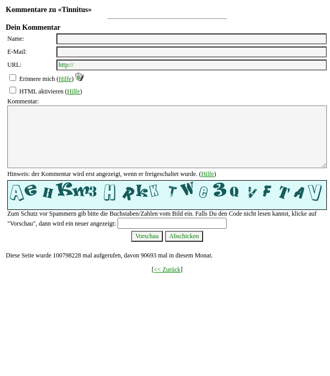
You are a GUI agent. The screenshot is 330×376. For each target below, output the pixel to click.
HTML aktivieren (41, 91)
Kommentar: (23, 101)
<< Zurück (167, 269)
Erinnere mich (37, 79)
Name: (15, 38)
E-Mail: (17, 51)
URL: (14, 64)
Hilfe (65, 79)
